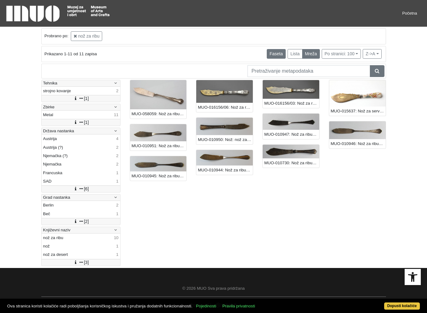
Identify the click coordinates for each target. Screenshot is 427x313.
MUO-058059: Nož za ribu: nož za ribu (159, 113)
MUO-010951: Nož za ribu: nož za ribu (159, 145)
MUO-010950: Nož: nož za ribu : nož (225, 139)
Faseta (276, 53)
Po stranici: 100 (340, 53)
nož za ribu (86, 36)
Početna (409, 13)
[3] (81, 262)
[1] (81, 98)
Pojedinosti (206, 306)
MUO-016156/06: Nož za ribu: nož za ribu (225, 107)
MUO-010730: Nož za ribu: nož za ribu (291, 163)
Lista (295, 53)
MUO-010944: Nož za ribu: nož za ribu (225, 170)
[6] (81, 188)
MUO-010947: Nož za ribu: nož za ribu (291, 134)
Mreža (311, 53)
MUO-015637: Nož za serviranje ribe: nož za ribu (358, 111)
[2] (81, 221)
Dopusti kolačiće (402, 306)
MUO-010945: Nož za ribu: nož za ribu (159, 176)
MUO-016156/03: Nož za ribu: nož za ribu (291, 103)
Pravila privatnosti (238, 306)
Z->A (370, 53)
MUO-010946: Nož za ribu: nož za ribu (358, 143)
